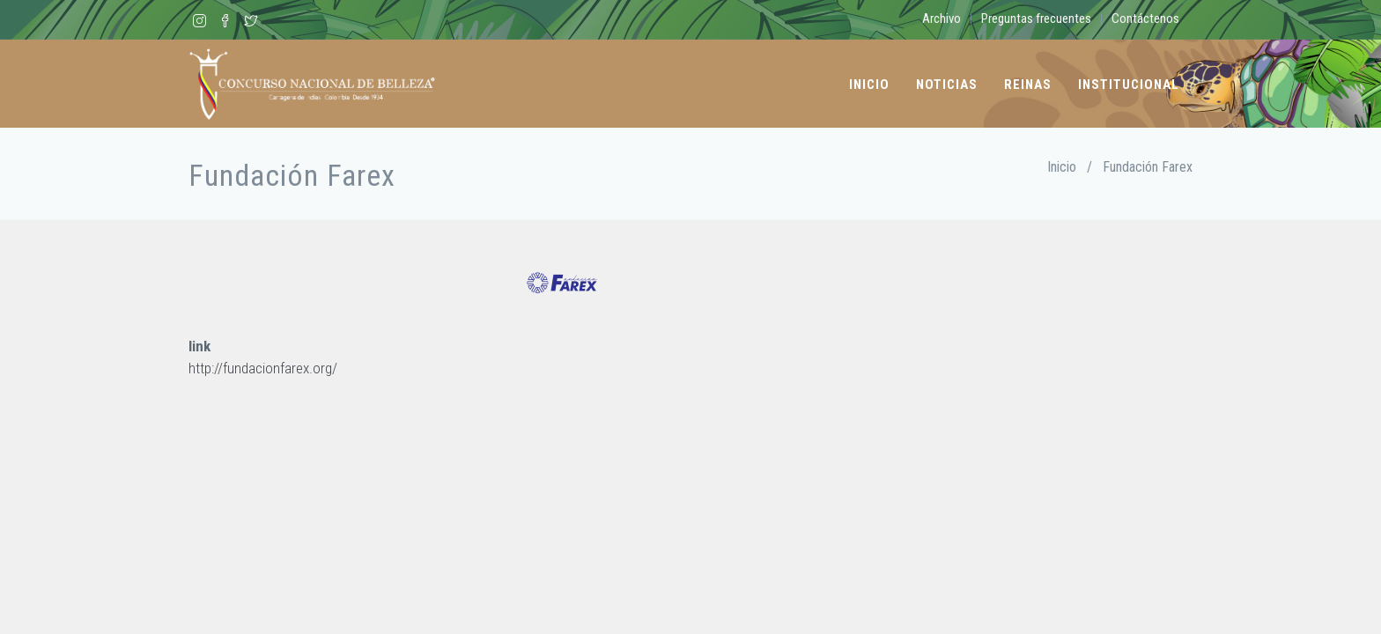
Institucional (1128, 84)
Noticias (947, 84)
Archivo (941, 18)
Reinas (1028, 84)
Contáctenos (1145, 18)
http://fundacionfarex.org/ (262, 368)
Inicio (869, 84)
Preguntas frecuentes (1036, 18)
